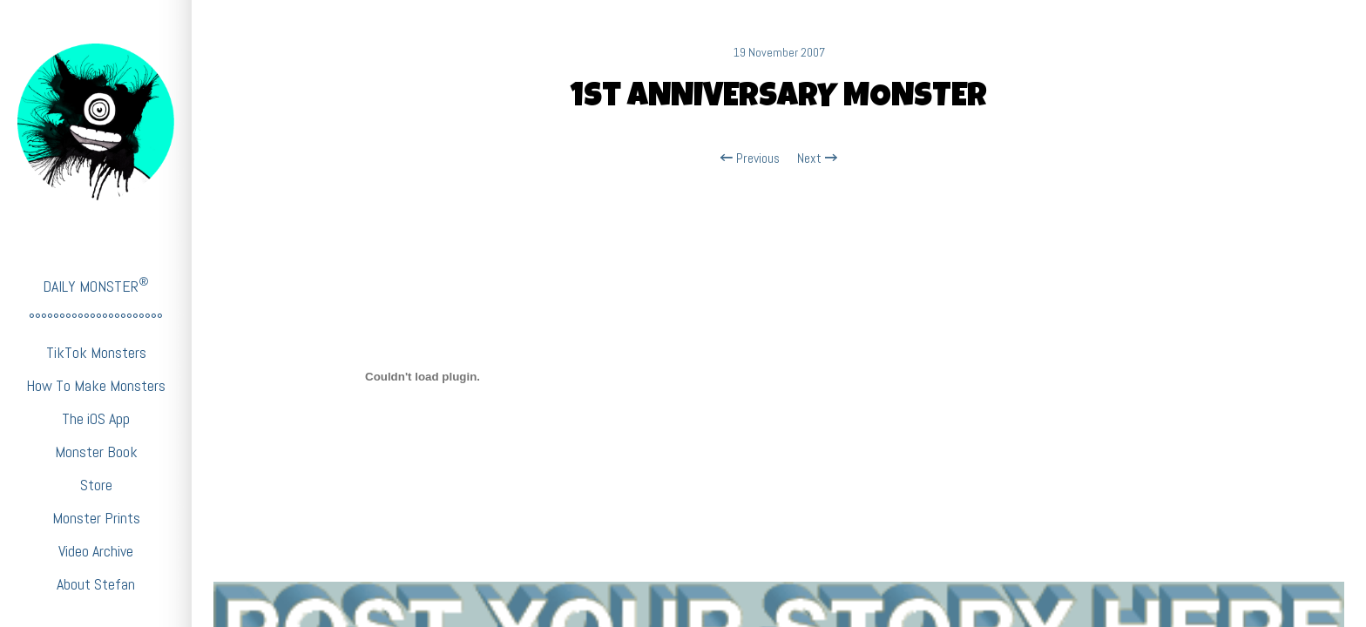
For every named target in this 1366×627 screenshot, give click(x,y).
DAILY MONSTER (96, 285)
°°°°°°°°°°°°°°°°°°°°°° (96, 319)
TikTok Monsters (96, 352)
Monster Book (96, 452)
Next (817, 158)
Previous (750, 158)
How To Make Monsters (96, 385)
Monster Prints (96, 518)
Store (96, 485)
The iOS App (96, 418)
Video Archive (95, 551)
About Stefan (96, 584)
